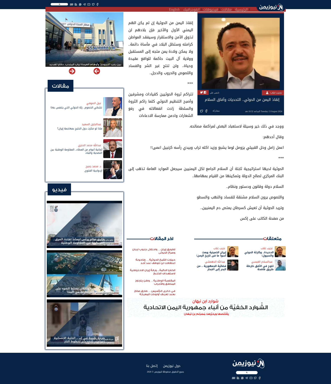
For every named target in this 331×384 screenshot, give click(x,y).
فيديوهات (210, 9)
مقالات (226, 9)
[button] (72, 71)
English (174, 9)
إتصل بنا (152, 366)
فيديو (59, 190)
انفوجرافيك (191, 9)
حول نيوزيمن (172, 366)
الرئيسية (241, 9)
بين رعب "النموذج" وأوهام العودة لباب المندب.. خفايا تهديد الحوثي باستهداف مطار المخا (85, 66)
